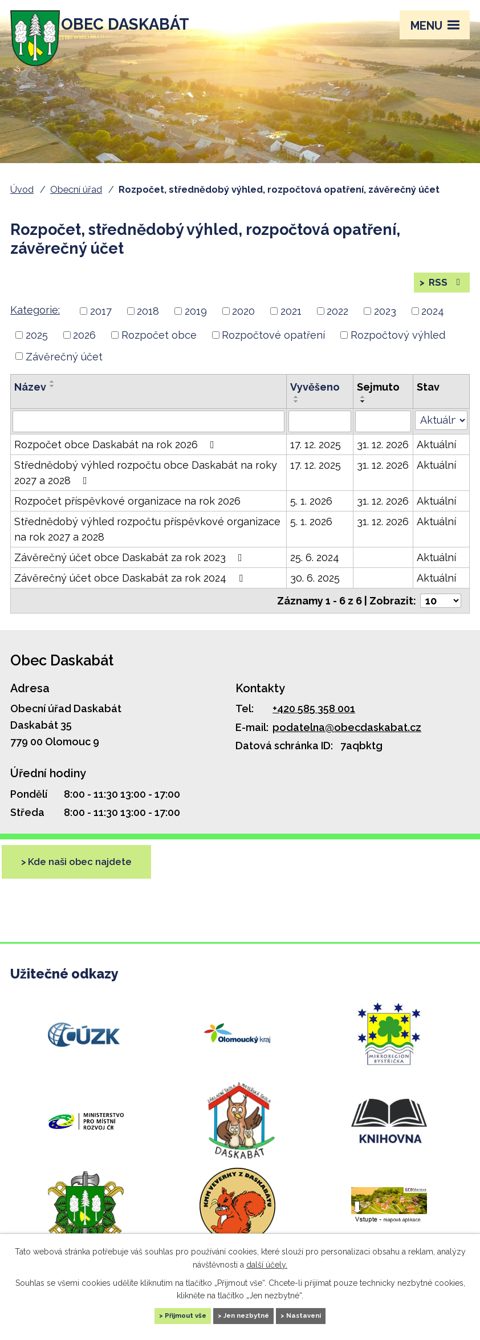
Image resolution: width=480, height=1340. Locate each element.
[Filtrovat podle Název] (148, 435)
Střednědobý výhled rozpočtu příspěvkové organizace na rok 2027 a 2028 (147, 543)
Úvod (22, 189)
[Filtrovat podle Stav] (441, 434)
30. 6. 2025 (315, 592)
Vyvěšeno (315, 401)
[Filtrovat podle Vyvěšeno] (319, 435)
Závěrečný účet (64, 370)
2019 (196, 325)
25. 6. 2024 (314, 572)
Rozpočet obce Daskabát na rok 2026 (116, 459)
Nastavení (328, 1313)
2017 (101, 325)
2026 (84, 349)
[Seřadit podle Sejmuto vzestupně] (363, 411)
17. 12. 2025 (315, 459)
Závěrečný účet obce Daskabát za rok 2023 (130, 572)
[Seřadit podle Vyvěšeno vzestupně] (296, 411)
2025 (37, 349)
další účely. (266, 1260)
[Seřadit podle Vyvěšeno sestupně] (296, 415)
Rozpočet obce (159, 349)
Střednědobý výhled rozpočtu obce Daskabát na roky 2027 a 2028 (145, 487)
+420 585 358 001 (313, 723)
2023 (385, 325)
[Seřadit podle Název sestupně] (52, 400)
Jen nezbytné (247, 1313)
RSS (444, 289)
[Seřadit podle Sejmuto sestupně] (363, 415)
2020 (243, 325)
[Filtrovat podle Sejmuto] (383, 435)
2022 (337, 325)
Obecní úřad (76, 189)
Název (30, 401)
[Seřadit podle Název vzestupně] (52, 395)
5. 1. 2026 (311, 515)
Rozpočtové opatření (273, 349)
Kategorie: (35, 324)
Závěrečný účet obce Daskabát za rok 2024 (130, 592)
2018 (148, 325)
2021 (291, 325)
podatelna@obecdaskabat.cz (346, 741)
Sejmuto (378, 401)
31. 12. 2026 (383, 459)
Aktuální (436, 459)
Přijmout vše (162, 1313)
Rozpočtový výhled (398, 349)
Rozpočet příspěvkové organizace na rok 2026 (127, 515)
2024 (432, 325)
